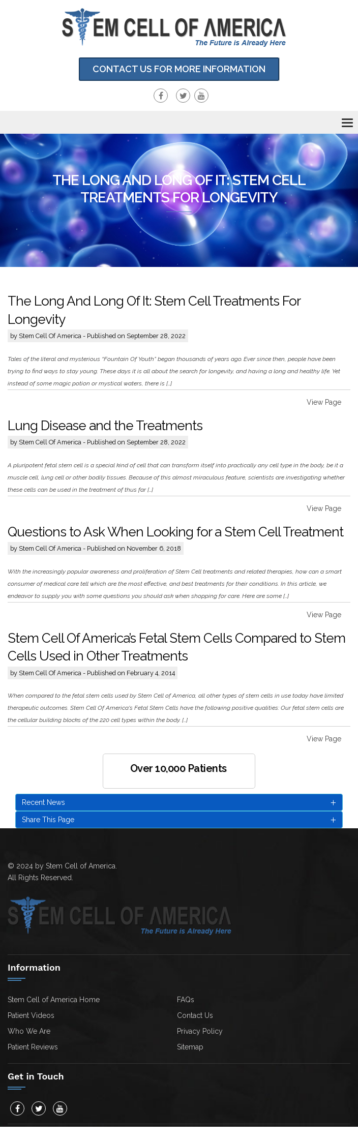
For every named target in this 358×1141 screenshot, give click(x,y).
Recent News (179, 803)
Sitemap (190, 1047)
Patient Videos (31, 1015)
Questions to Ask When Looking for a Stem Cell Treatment (175, 531)
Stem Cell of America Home (54, 1000)
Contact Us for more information (179, 69)
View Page (324, 402)
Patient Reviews (33, 1047)
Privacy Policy (200, 1031)
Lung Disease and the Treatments (105, 425)
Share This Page (179, 820)
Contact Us (195, 1015)
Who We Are (29, 1031)
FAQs (185, 1000)
